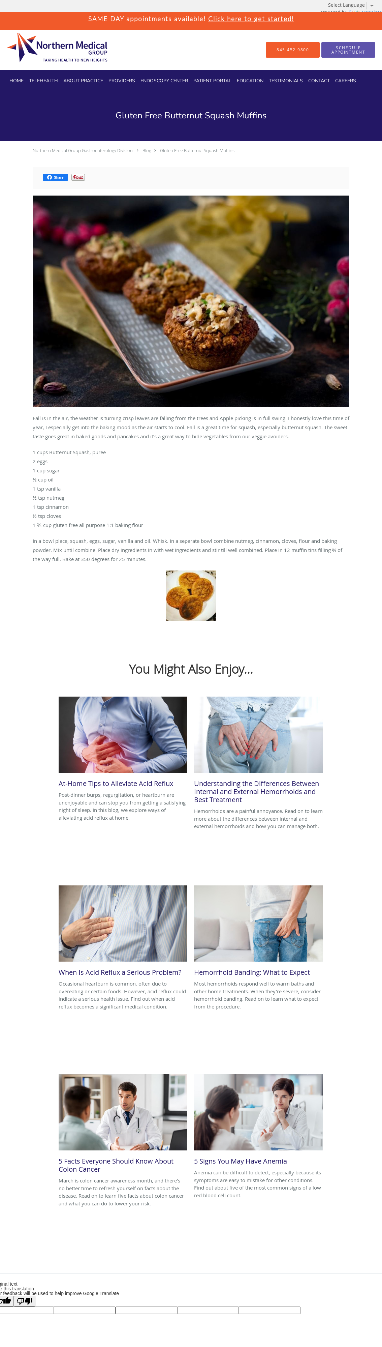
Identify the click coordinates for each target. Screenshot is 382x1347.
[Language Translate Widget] (353, 5)
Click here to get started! (251, 19)
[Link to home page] (45, 50)
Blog (146, 150)
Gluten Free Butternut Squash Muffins (197, 150)
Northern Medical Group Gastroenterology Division (83, 150)
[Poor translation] (24, 1301)
